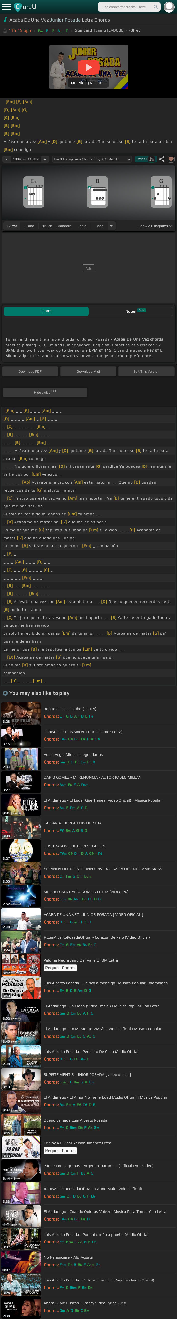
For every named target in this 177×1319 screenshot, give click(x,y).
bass (99, 226)
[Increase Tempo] (45, 159)
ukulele (47, 226)
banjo (81, 226)
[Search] (155, 7)
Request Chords (60, 967)
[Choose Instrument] (111, 226)
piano (29, 226)
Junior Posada (65, 20)
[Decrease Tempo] (6, 159)
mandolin (64, 226)
